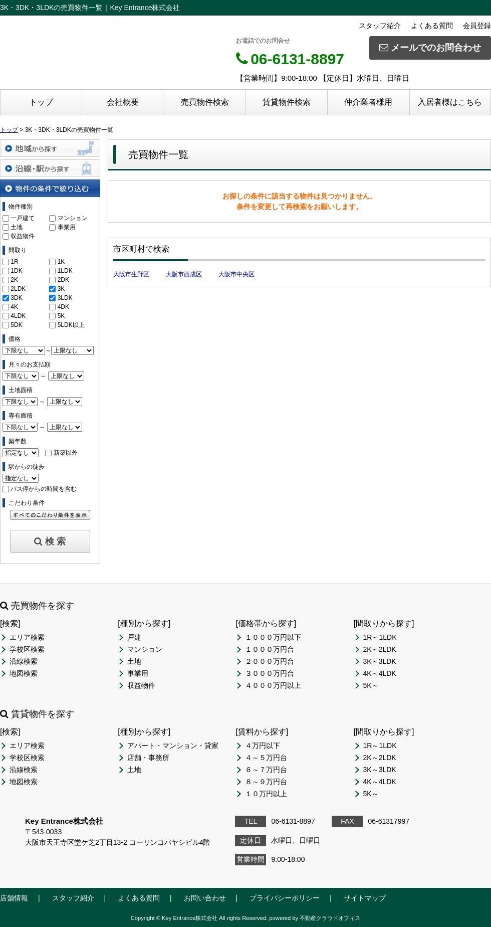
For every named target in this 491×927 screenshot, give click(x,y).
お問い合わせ (205, 898)
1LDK (65, 270)
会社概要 (123, 102)
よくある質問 (432, 26)
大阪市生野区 (131, 274)
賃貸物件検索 (287, 102)
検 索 (50, 541)
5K (61, 315)
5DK (16, 324)
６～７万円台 (266, 770)
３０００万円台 (269, 673)
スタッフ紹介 (380, 26)
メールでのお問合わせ (430, 48)
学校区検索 (27, 649)
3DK (16, 297)
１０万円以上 (266, 794)
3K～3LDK (379, 661)
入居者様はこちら (450, 102)
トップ (41, 102)
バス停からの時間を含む (44, 488)
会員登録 (477, 26)
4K (14, 306)
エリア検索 (27, 637)
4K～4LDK (379, 673)
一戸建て (23, 218)
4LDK (18, 315)
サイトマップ (365, 898)
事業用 (67, 227)
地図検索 (24, 673)
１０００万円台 (269, 649)
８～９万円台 (266, 782)
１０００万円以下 (273, 637)
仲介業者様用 (368, 102)
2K (14, 279)
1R (14, 261)
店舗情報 (14, 898)
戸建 (134, 637)
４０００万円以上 (273, 685)
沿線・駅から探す (50, 168)
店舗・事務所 (148, 758)
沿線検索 (24, 661)
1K (61, 261)
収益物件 (23, 236)
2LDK (18, 288)
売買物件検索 (205, 102)
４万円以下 (262, 745)
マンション (73, 218)
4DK (63, 306)
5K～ (371, 685)
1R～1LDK (380, 637)
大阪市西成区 (184, 274)
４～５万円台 (266, 758)
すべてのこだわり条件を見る (50, 515)
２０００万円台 (269, 661)
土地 (17, 227)
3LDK (65, 297)
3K (61, 288)
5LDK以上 (71, 324)
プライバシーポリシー (285, 898)
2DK (63, 279)
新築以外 (66, 452)
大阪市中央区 (236, 274)
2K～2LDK (379, 649)
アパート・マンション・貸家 (172, 745)
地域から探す (50, 148)
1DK (16, 270)
